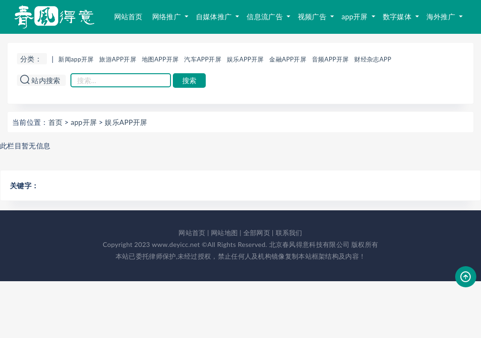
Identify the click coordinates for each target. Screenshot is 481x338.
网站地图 (224, 233)
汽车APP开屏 (202, 59)
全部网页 (256, 233)
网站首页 (128, 16)
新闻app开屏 (75, 59)
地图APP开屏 (160, 59)
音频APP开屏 (330, 59)
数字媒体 (398, 16)
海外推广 (442, 16)
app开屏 (355, 16)
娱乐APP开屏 (245, 59)
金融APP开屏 (287, 59)
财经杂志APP (372, 59)
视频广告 (313, 16)
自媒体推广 (215, 16)
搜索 (189, 80)
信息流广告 (266, 16)
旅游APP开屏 (117, 59)
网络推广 (167, 16)
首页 (55, 122)
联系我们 (289, 233)
